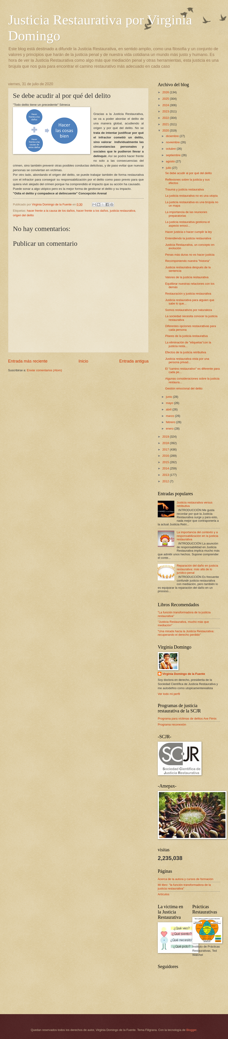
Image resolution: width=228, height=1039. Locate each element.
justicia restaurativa (122, 210)
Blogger (191, 1030)
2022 (166, 118)
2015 (166, 462)
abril (169, 409)
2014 (166, 468)
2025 (166, 98)
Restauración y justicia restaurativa (188, 293)
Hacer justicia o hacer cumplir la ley (188, 232)
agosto (170, 161)
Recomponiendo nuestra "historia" (187, 261)
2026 (166, 92)
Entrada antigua (134, 361)
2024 (166, 105)
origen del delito (23, 215)
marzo (170, 416)
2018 (166, 443)
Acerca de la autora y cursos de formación (185, 879)
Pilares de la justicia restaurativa (186, 336)
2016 (166, 455)
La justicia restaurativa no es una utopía (191, 195)
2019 (166, 436)
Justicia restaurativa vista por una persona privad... (187, 360)
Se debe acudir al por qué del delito (188, 173)
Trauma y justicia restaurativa (184, 189)
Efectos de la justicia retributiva (185, 352)
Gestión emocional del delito (183, 388)
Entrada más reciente (27, 361)
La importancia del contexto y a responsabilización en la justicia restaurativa (197, 535)
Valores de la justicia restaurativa (186, 277)
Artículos (163, 894)
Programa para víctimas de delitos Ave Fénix (187, 718)
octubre (171, 148)
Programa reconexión (172, 724)
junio (169, 396)
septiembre (173, 155)
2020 (166, 130)
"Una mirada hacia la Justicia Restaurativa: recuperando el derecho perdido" (186, 632)
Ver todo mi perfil (169, 694)
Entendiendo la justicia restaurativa (188, 238)
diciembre (172, 136)
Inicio (83, 361)
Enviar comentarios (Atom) (44, 370)
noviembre (173, 142)
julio (169, 168)
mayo (170, 403)
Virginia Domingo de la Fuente (183, 674)
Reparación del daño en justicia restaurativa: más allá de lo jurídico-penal (197, 569)
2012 (166, 481)
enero (170, 428)
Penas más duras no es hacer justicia (189, 254)
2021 (166, 124)
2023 (166, 111)
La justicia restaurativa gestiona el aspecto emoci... (187, 223)
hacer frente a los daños (92, 210)
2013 (166, 475)
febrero (171, 422)
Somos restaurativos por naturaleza (188, 310)
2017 (166, 449)
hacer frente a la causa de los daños (51, 210)
